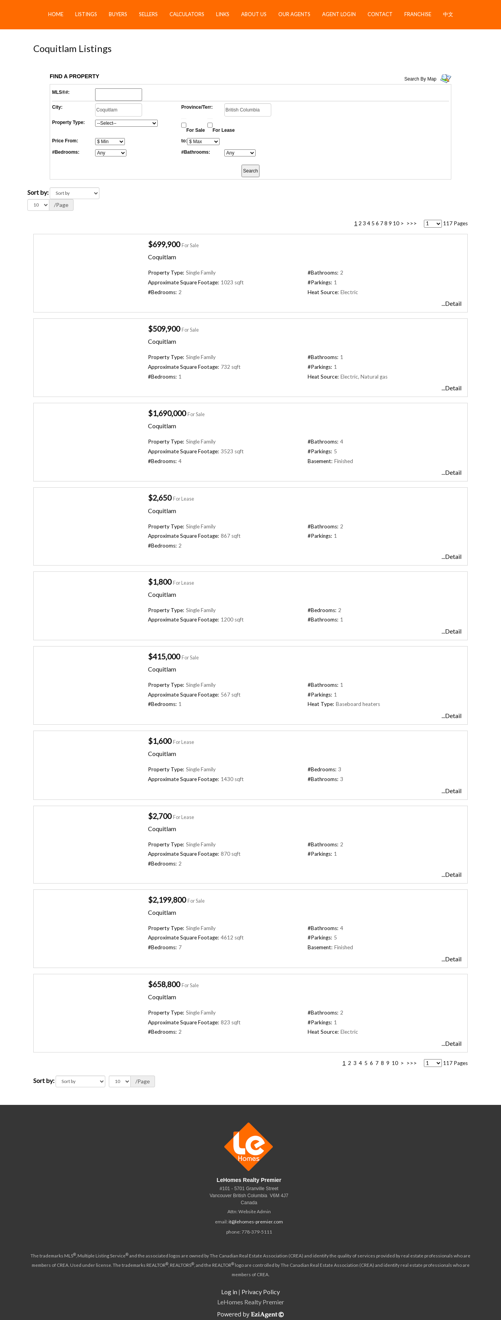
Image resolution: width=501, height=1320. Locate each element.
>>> (411, 223)
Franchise (417, 14)
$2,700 (159, 816)
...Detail (451, 303)
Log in (229, 1291)
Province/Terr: (197, 107)
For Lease (224, 130)
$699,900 (164, 244)
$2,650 (159, 497)
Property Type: (68, 122)
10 (396, 223)
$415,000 (164, 656)
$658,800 (164, 984)
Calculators (186, 14)
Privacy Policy (260, 1291)
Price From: (65, 141)
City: (57, 107)
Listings (86, 14)
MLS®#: (61, 92)
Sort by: (38, 192)
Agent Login (339, 14)
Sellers (148, 14)
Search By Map (420, 79)
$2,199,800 (167, 899)
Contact (380, 14)
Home (55, 14)
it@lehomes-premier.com (256, 1222)
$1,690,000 (167, 413)
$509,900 (164, 328)
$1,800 (159, 581)
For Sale (195, 130)
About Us (254, 14)
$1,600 (159, 740)
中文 (448, 14)
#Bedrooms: (65, 152)
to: (184, 141)
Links (222, 14)
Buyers (118, 14)
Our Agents (294, 14)
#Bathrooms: (195, 152)
